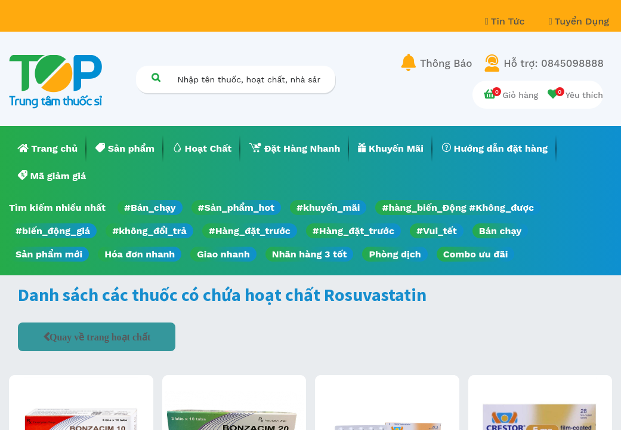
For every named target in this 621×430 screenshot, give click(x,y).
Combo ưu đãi (475, 254)
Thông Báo (446, 63)
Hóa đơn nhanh (139, 254)
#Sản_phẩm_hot (236, 207)
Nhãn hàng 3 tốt (309, 254)
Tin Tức (506, 21)
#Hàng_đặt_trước (250, 230)
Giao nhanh (223, 254)
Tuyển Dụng (579, 21)
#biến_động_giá (53, 230)
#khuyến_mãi (328, 207)
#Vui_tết (436, 230)
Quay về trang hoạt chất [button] (100, 337)
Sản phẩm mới (49, 254)
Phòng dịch (395, 254)
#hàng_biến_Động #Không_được (458, 207)
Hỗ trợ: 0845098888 (553, 63)
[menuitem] (47, 148)
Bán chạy (500, 230)
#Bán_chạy (150, 207)
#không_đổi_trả (149, 230)
